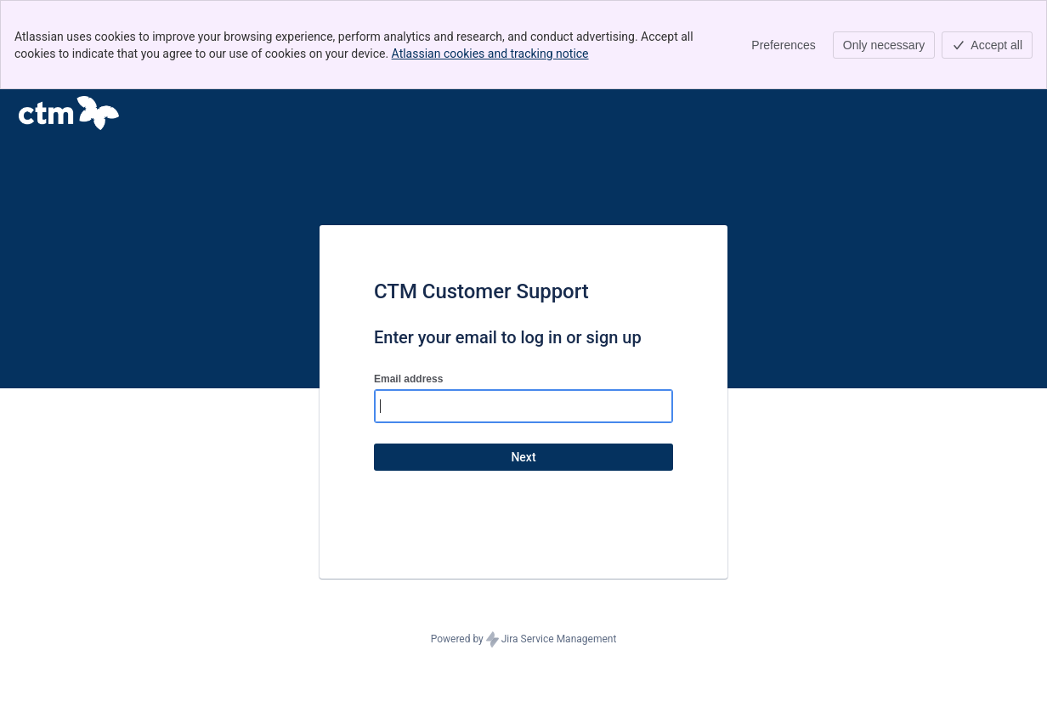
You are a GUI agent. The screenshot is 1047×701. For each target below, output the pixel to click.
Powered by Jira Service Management (524, 639)
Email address (408, 379)
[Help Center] (69, 113)
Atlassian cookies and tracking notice (490, 53)
